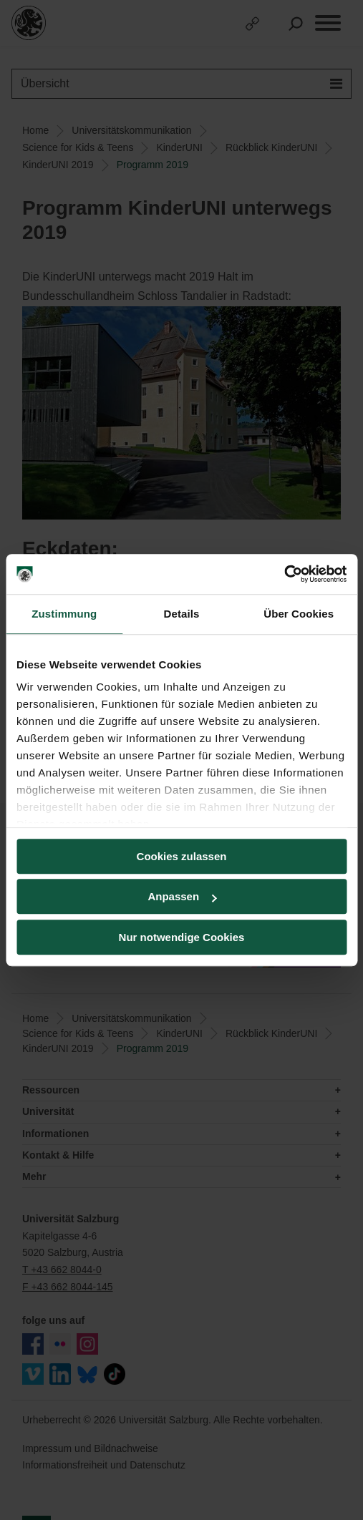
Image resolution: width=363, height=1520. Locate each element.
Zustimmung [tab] (64, 614)
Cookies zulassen (182, 856)
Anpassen (181, 896)
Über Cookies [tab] (298, 614)
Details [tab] (182, 614)
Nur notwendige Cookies (182, 937)
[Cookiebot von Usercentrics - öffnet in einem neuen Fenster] (284, 574)
